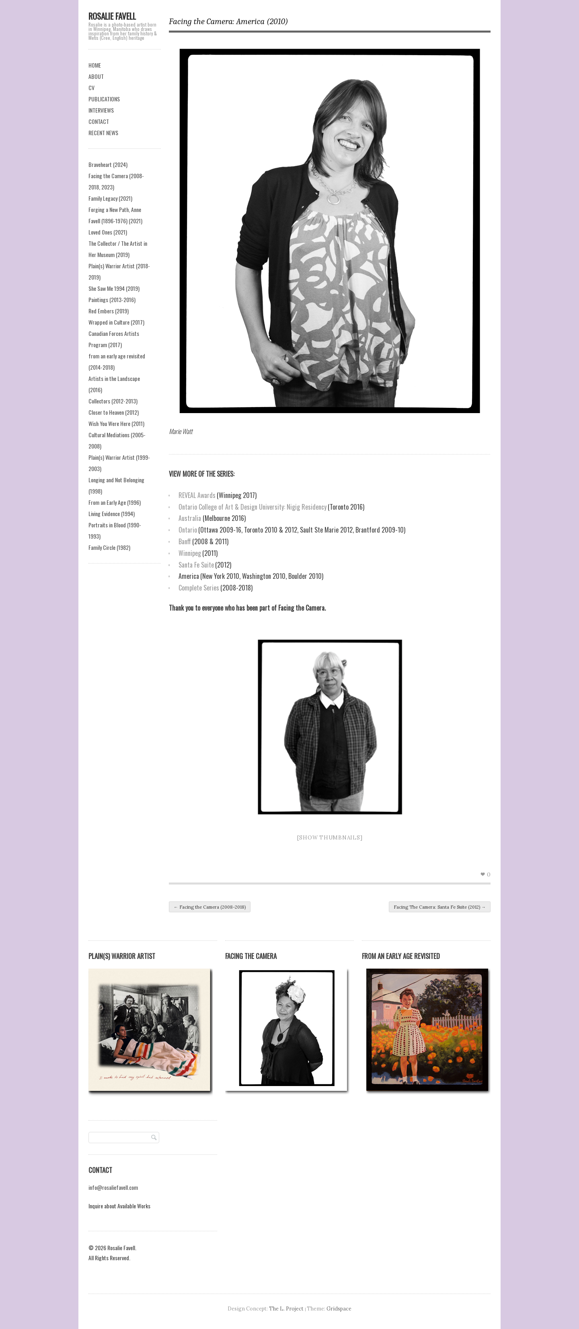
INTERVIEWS (101, 110)
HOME (94, 65)
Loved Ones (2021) (107, 232)
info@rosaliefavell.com (113, 1187)
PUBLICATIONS (104, 99)
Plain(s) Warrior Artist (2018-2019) (119, 271)
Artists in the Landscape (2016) (114, 384)
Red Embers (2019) (108, 311)
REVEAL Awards (197, 495)
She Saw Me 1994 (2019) (114, 288)
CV (91, 87)
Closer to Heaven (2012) (113, 412)
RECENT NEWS (103, 132)
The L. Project (286, 1308)
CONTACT (98, 121)
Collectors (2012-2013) (113, 401)
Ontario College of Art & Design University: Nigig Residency (252, 507)
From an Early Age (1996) (114, 502)
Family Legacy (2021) (110, 198)
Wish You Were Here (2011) (116, 423)
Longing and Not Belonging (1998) (116, 485)
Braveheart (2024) (107, 164)
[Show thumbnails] (330, 837)
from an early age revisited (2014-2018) (116, 361)
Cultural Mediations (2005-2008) (117, 440)
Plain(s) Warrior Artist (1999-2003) (119, 463)
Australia (190, 518)
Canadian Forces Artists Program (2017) (113, 339)
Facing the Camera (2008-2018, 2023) (116, 181)
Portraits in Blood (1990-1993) (114, 530)
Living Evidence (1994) (111, 513)
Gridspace (338, 1308)
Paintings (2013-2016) (112, 299)
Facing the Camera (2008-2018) (210, 907)
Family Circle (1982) (109, 547)
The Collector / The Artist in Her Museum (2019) (117, 249)
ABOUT (96, 76)
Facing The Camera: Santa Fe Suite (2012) (440, 907)
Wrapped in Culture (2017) (116, 322)
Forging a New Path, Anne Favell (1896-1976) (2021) (115, 215)
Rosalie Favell (112, 16)
